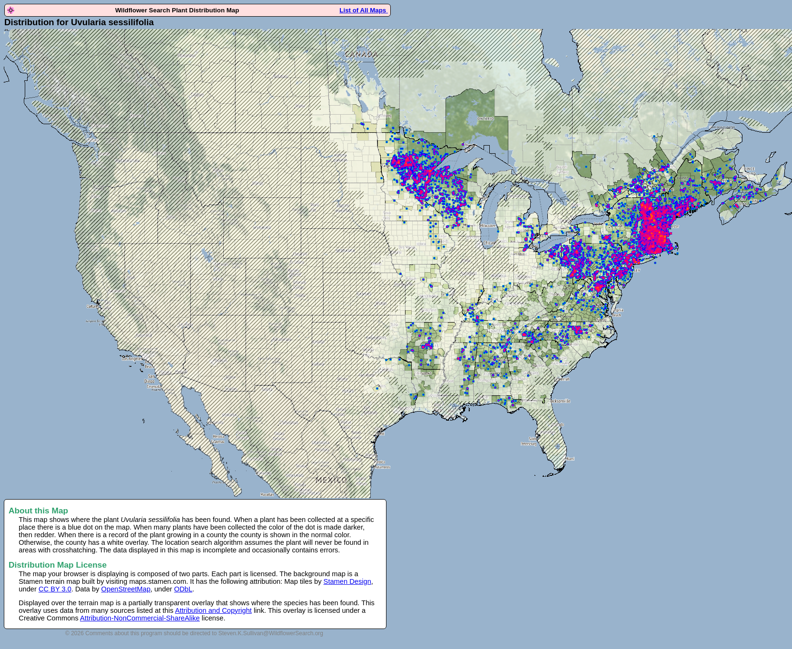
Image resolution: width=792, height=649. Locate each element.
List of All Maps (363, 10)
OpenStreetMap (125, 589)
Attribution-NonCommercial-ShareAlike (140, 618)
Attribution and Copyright (213, 610)
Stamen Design (347, 581)
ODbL (183, 589)
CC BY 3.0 (55, 589)
